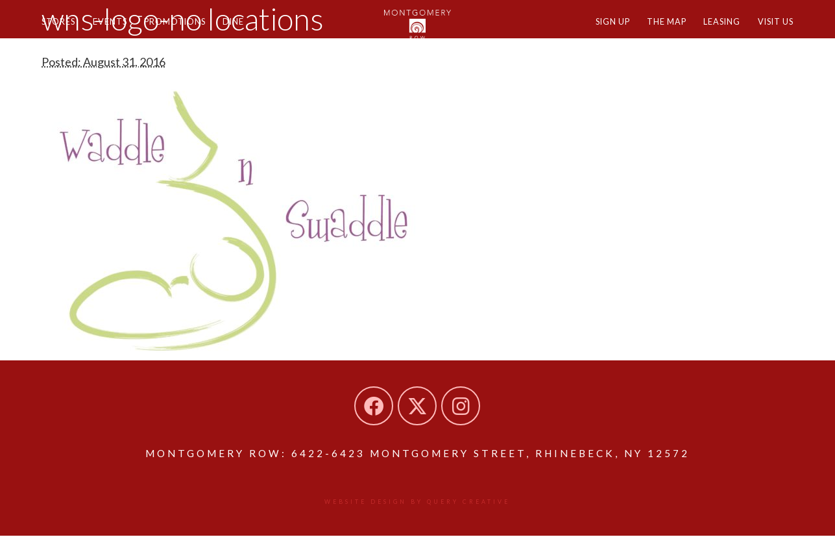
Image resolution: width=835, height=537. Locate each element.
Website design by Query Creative (417, 502)
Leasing (713, 30)
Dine (250, 30)
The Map (653, 30)
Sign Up (594, 30)
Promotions (187, 30)
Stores (61, 30)
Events (117, 30)
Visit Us (772, 30)
